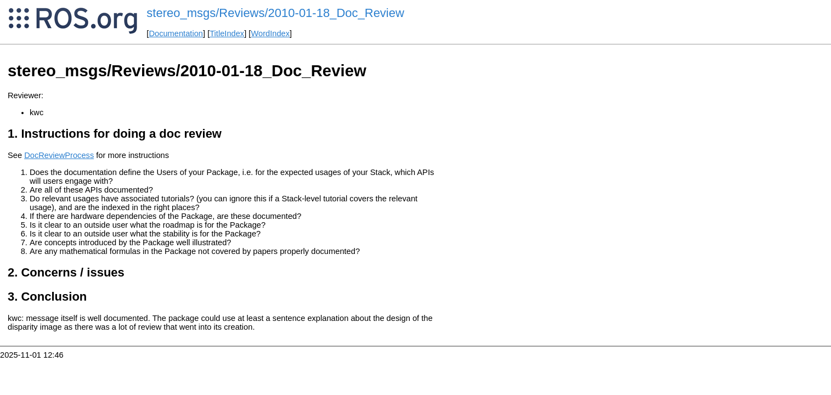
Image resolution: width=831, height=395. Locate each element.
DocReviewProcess (59, 155)
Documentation (176, 33)
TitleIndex (227, 33)
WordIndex (270, 33)
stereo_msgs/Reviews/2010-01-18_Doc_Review (275, 13)
